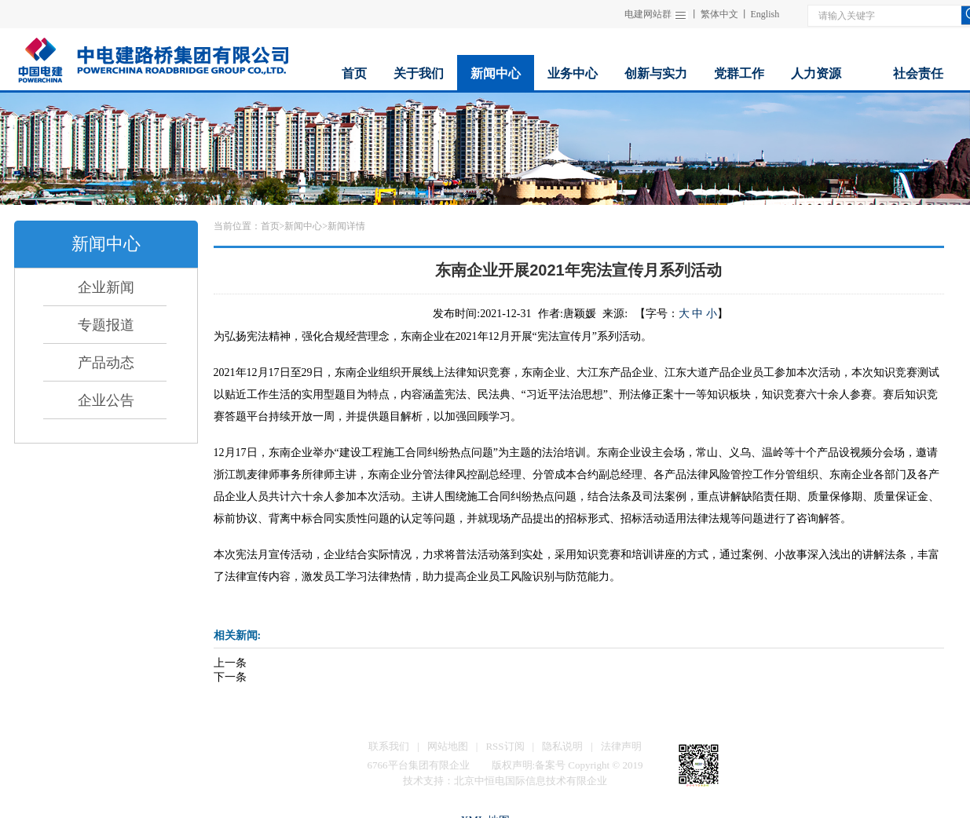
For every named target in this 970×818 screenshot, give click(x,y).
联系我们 (388, 746)
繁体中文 (719, 14)
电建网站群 (648, 14)
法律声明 (621, 746)
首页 (270, 226)
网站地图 (447, 746)
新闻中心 (303, 226)
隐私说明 (562, 746)
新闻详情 (346, 226)
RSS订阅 (504, 746)
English (765, 14)
